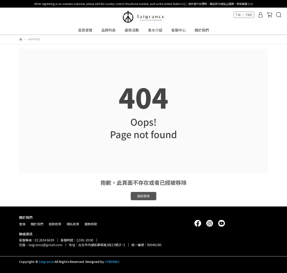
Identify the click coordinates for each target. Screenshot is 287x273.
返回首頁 (143, 196)
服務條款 (91, 224)
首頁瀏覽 (85, 30)
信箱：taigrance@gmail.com (40, 245)
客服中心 (178, 30)
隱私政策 (73, 224)
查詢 (22, 224)
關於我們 (202, 30)
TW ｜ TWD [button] (244, 15)
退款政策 (55, 224)
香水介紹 (155, 30)
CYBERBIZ (112, 261)
